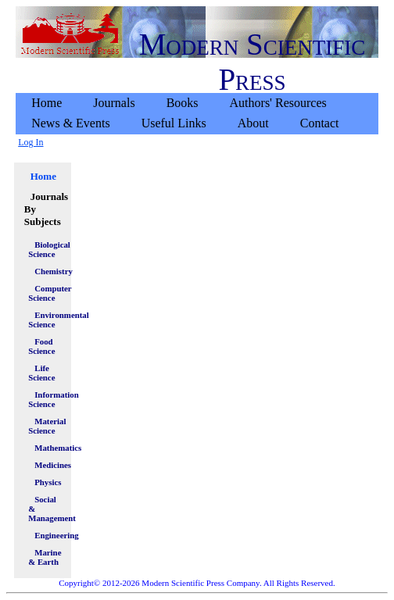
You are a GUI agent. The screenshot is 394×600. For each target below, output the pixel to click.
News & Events (70, 123)
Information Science (45, 399)
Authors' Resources (278, 102)
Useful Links (173, 123)
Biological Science (45, 249)
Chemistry (48, 271)
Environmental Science (45, 319)
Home (46, 102)
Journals (113, 102)
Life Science (41, 372)
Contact (319, 123)
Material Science (45, 425)
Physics (47, 482)
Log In (30, 142)
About (253, 123)
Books (183, 102)
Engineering (48, 535)
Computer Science (45, 293)
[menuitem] (46, 103)
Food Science (41, 346)
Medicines (48, 465)
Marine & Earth (44, 557)
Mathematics (48, 447)
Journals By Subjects (45, 209)
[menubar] (197, 113)
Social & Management (45, 509)
